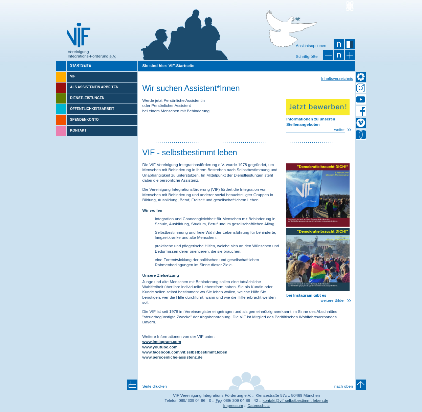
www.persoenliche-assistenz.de (172, 357)
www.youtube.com (160, 347)
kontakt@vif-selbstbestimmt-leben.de (295, 400)
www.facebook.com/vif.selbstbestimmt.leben (184, 352)
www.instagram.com (161, 341)
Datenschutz (258, 405)
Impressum (233, 405)
